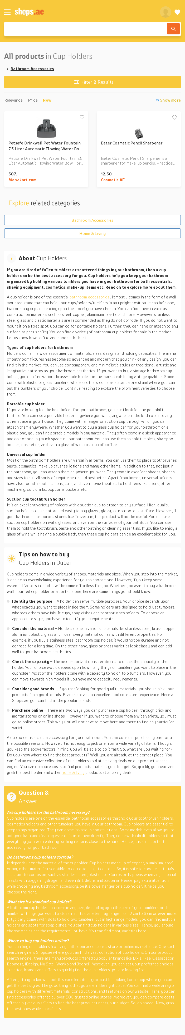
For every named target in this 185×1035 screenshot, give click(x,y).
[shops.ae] (84, 12)
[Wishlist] (177, 12)
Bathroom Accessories (32, 68)
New (47, 100)
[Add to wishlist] (82, 117)
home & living (73, 772)
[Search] (173, 28)
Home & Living (92, 233)
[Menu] (7, 12)
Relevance (13, 100)
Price (33, 100)
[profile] (165, 12)
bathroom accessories (90, 296)
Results (94, 82)
